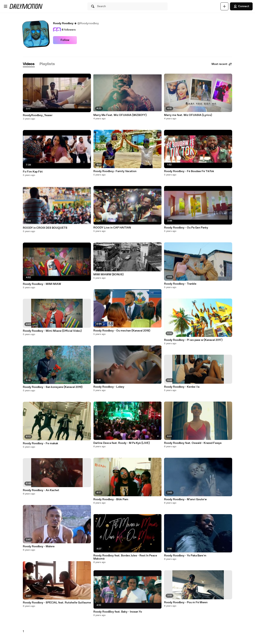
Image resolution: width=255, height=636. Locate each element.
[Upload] (224, 6)
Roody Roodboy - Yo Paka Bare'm (185, 555)
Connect (241, 6)
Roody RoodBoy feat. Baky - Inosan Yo (117, 611)
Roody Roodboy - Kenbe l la (181, 386)
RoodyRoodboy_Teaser (37, 115)
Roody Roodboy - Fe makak (40, 443)
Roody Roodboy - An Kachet (41, 490)
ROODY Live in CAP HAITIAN (112, 227)
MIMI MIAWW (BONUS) (108, 274)
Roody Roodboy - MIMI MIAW (42, 284)
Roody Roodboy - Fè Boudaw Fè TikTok (189, 171)
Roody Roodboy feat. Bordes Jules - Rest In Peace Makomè (125, 557)
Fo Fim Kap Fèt (33, 171)
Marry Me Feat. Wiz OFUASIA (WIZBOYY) (120, 115)
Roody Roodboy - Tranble (180, 283)
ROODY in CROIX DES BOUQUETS (45, 227)
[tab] (29, 64)
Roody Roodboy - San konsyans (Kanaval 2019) (52, 387)
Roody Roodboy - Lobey (108, 386)
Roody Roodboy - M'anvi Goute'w (185, 499)
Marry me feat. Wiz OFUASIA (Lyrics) (188, 115)
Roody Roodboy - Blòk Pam (110, 499)
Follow (65, 40)
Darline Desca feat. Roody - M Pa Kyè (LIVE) (121, 443)
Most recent (222, 64)
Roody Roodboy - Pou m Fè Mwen (186, 602)
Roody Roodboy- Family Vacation (114, 171)
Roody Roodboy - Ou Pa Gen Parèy (186, 227)
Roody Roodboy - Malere (39, 546)
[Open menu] (5, 6)
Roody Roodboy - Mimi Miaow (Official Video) (52, 330)
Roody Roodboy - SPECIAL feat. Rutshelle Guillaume (57, 602)
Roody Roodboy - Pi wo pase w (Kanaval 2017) (193, 340)
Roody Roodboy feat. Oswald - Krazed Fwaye (193, 443)
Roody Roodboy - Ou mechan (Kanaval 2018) (121, 330)
